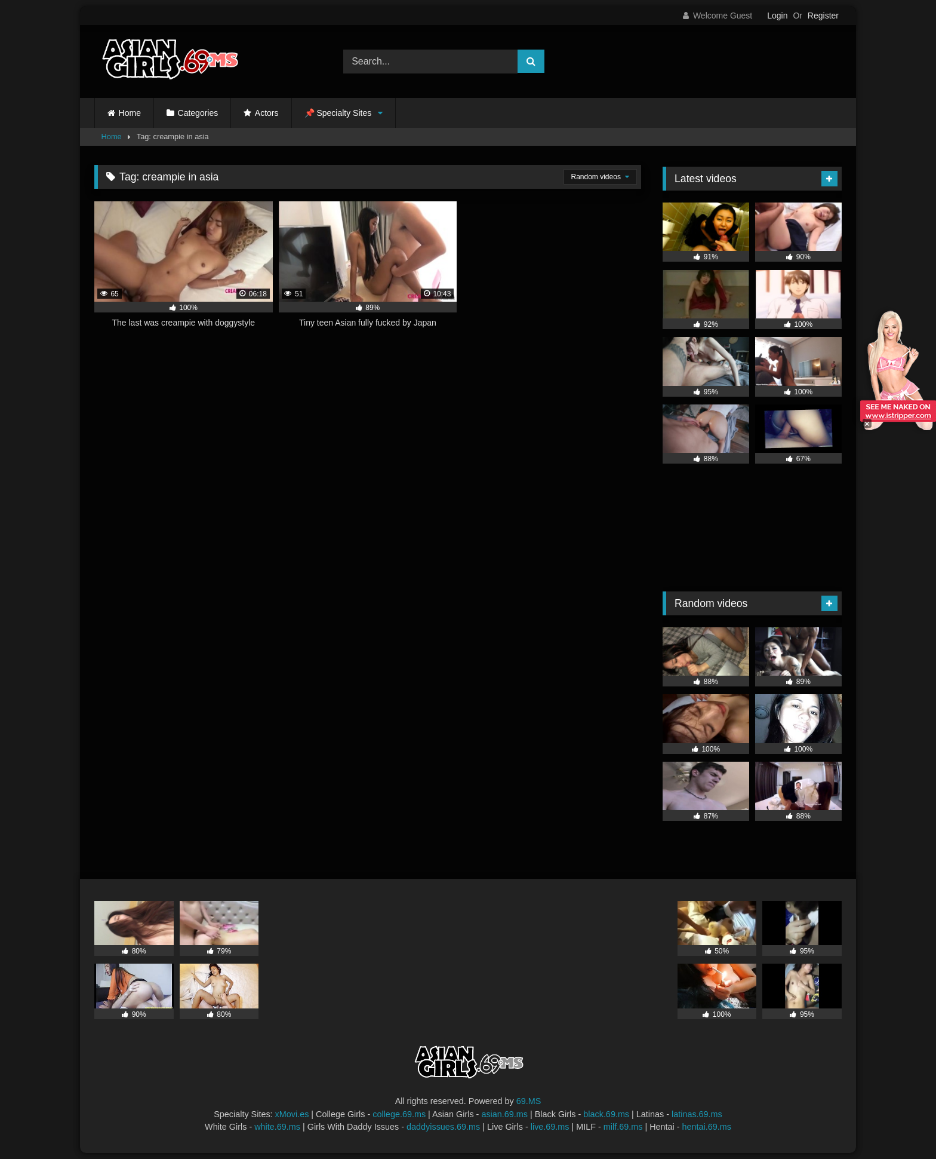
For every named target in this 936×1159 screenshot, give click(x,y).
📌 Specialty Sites (338, 113)
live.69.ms (550, 1127)
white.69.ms (277, 1127)
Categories (198, 113)
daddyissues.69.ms (443, 1127)
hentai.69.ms (706, 1127)
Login (777, 15)
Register (823, 15)
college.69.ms (399, 1114)
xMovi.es (292, 1114)
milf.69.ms (623, 1127)
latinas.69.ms (697, 1114)
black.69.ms (606, 1114)
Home (130, 113)
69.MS (528, 1101)
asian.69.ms (504, 1114)
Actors (267, 113)
